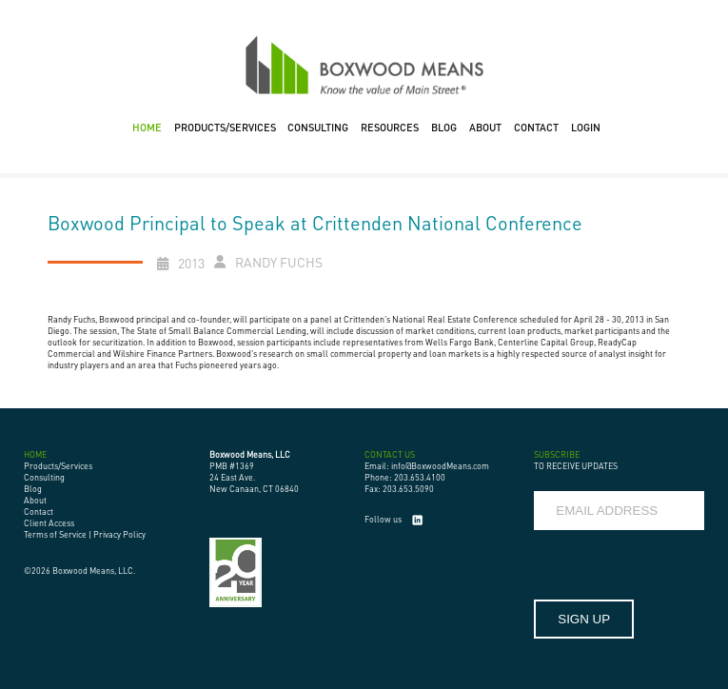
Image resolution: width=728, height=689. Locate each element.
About (35, 500)
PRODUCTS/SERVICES (225, 127)
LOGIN (585, 127)
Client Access (49, 523)
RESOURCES (390, 127)
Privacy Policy (119, 534)
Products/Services (58, 466)
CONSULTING (317, 127)
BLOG (444, 127)
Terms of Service (55, 534)
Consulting (44, 477)
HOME (147, 127)
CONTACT (536, 127)
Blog (33, 488)
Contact (38, 511)
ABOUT (485, 127)
